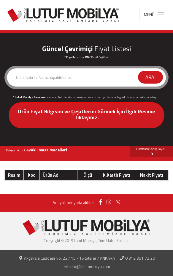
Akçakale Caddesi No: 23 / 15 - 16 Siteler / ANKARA (67, 258)
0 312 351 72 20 (137, 258)
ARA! (150, 77)
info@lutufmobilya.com (87, 266)
